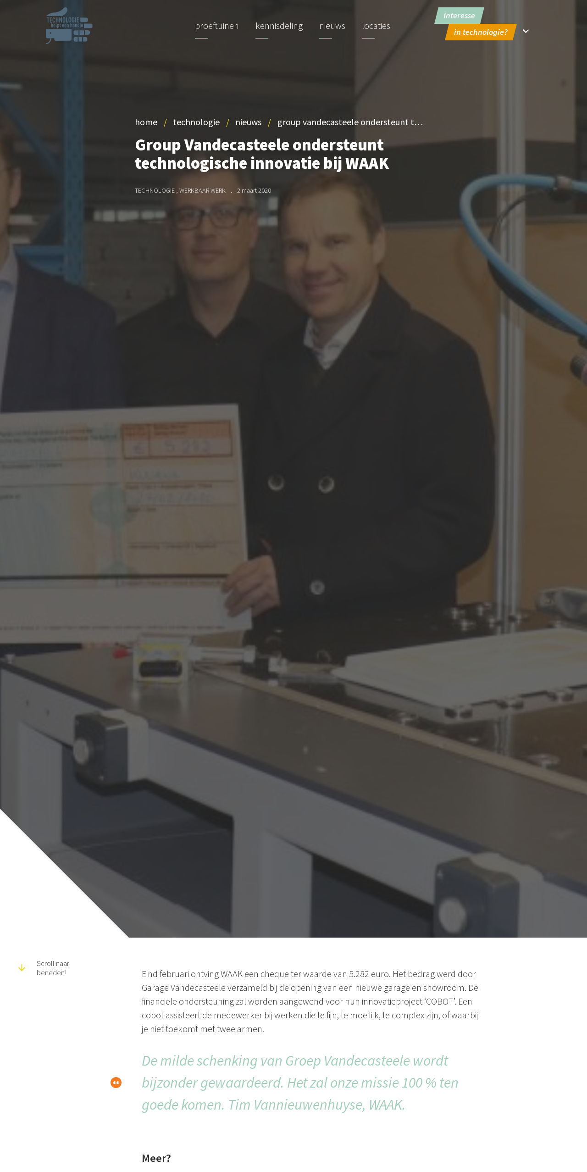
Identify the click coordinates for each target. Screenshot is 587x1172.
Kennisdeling (279, 25)
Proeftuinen (217, 25)
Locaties (376, 25)
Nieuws (332, 25)
